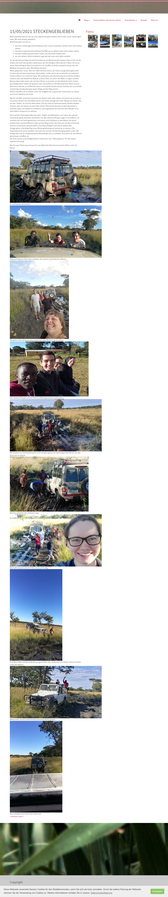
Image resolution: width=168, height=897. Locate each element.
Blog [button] (87, 20)
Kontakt (144, 20)
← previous (14, 816)
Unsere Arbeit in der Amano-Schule (107, 20)
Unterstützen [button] (131, 20)
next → (21, 816)
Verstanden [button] (157, 891)
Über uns (154, 20)
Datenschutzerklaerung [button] (101, 893)
